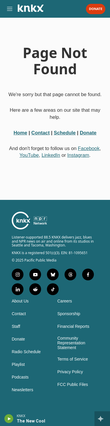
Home (20, 133)
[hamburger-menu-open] (9, 9)
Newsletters (22, 390)
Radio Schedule (26, 352)
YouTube (29, 155)
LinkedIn (51, 155)
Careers (64, 301)
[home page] (30, 10)
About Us (20, 301)
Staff (16, 326)
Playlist (18, 364)
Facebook (89, 148)
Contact (40, 133)
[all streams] (102, 418)
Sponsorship (68, 314)
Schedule (65, 133)
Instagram (78, 155)
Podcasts (20, 377)
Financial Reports (73, 326)
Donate (95, 9)
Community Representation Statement (71, 343)
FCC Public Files (72, 384)
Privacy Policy (70, 372)
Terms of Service (72, 359)
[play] (9, 419)
